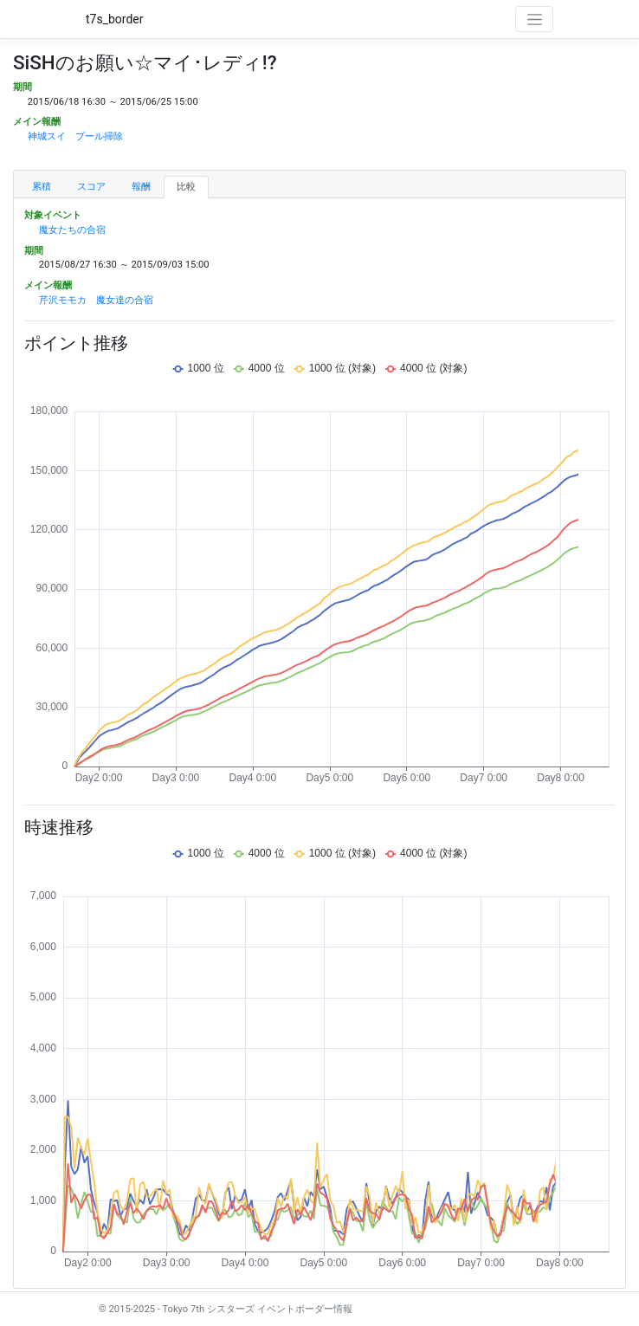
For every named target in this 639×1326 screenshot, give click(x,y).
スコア (91, 186)
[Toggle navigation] (534, 19)
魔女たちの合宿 (72, 230)
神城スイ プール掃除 (75, 136)
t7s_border (115, 19)
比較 (186, 186)
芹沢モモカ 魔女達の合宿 (96, 300)
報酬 (141, 186)
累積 (41, 186)
